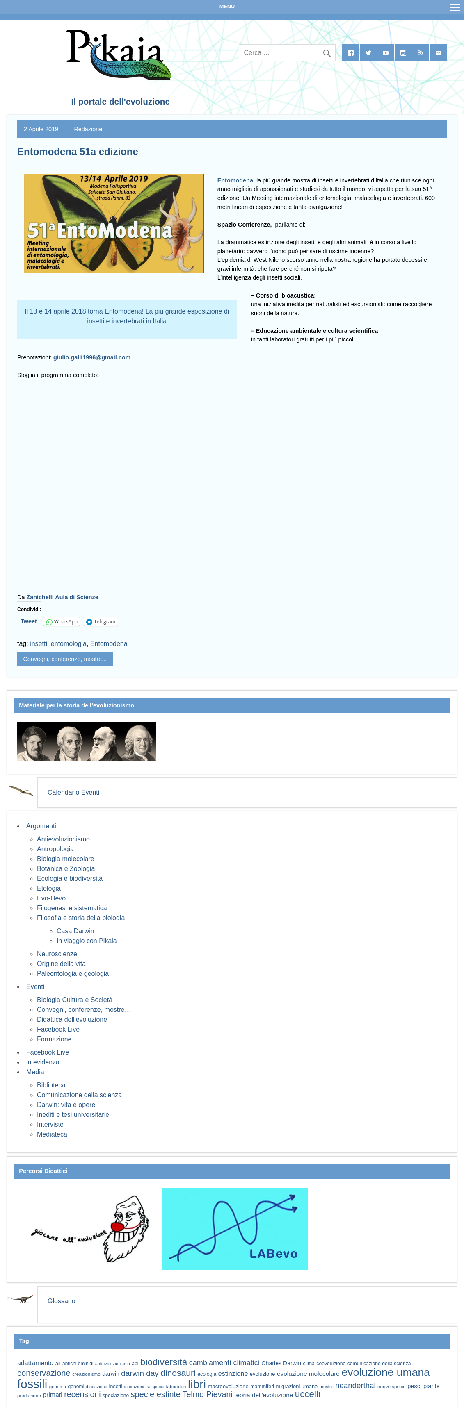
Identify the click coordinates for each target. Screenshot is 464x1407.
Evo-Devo (51, 898)
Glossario (61, 1301)
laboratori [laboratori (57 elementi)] (176, 1386)
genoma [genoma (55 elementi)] (57, 1386)
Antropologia (55, 849)
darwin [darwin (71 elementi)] (110, 1374)
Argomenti (41, 826)
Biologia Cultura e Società (74, 999)
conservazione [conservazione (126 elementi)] (44, 1372)
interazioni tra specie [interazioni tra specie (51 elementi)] (144, 1386)
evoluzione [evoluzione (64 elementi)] (262, 1374)
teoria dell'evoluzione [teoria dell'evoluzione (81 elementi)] (263, 1394)
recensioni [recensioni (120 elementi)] (82, 1394)
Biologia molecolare (65, 858)
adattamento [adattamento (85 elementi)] (35, 1362)
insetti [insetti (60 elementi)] (115, 1386)
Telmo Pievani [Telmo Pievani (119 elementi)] (208, 1394)
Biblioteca (51, 1085)
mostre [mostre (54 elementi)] (327, 1386)
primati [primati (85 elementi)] (52, 1394)
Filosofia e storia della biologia (81, 917)
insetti (38, 643)
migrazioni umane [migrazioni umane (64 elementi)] (297, 1386)
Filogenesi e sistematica (72, 908)
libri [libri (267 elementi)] (197, 1384)
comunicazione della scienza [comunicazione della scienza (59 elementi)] (379, 1363)
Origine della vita (61, 963)
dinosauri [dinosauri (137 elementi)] (178, 1372)
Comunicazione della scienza (79, 1094)
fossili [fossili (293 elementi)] (32, 1384)
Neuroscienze (57, 953)
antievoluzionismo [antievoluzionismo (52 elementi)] (112, 1363)
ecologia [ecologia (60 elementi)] (206, 1374)
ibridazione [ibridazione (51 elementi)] (96, 1386)
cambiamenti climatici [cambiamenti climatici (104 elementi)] (224, 1363)
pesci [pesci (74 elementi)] (414, 1386)
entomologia (69, 643)
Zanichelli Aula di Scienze (62, 597)
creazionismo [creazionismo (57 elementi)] (86, 1374)
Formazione (54, 1039)
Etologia (49, 888)
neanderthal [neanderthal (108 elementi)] (355, 1385)
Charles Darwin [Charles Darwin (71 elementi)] (281, 1363)
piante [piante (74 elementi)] (431, 1386)
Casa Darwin (75, 930)
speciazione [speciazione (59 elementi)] (116, 1395)
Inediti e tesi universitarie (73, 1114)
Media (35, 1071)
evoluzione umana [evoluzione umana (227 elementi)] (385, 1372)
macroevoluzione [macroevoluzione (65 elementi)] (228, 1386)
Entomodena (235, 180)
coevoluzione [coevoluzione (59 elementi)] (330, 1363)
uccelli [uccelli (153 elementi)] (307, 1394)
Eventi (35, 986)
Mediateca (52, 1134)
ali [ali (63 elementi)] (58, 1363)
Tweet (29, 621)
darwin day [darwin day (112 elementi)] (139, 1373)
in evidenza (42, 1062)
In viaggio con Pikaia (87, 940)
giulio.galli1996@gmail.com (91, 357)
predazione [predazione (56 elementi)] (29, 1395)
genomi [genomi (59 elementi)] (76, 1386)
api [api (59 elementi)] (135, 1363)
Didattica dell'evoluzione (72, 1019)
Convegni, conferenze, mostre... (65, 659)
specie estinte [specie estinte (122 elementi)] (156, 1394)
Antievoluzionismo (63, 839)
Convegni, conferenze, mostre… (84, 1009)
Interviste (50, 1124)
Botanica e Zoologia (66, 868)
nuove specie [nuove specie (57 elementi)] (391, 1386)
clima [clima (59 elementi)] (308, 1363)
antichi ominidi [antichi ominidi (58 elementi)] (77, 1363)
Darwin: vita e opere (66, 1104)
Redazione (88, 129)
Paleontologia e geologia (73, 973)
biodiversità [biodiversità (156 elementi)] (163, 1362)
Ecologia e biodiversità (70, 878)
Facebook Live (58, 1029)
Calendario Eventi (73, 792)
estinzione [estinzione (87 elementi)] (233, 1373)
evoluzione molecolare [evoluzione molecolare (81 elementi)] (308, 1373)
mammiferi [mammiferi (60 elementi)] (262, 1386)
